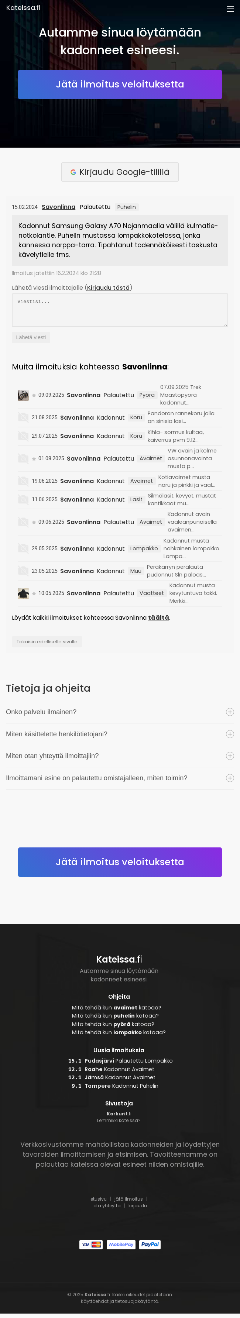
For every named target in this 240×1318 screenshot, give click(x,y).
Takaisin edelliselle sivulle (47, 646)
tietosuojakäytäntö (136, 1305)
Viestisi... (120, 312)
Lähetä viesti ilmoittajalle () (72, 287)
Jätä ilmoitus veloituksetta (120, 84)
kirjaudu (137, 1210)
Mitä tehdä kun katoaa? (116, 1012)
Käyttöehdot (95, 1305)
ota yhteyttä (107, 1210)
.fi (23, 7)
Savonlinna (58, 207)
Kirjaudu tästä (108, 287)
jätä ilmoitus (128, 1203)
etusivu (98, 1203)
